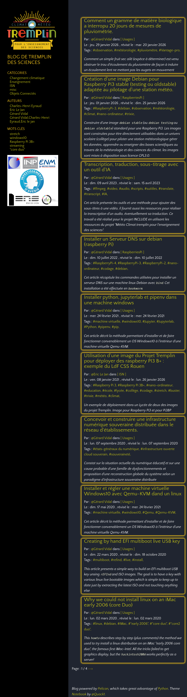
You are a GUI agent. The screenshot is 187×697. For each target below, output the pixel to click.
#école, (108, 391)
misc (13, 90)
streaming (17, 146)
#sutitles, (151, 189)
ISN (12, 86)
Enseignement (20, 82)
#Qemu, (148, 513)
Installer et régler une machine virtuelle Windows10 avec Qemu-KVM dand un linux (132, 491)
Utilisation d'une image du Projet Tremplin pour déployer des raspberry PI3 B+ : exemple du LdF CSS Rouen (129, 361)
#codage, (108, 269)
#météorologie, (126, 50)
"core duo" (17, 150)
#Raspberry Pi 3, (105, 385)
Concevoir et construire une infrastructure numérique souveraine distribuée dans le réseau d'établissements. (130, 424)
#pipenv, (105, 327)
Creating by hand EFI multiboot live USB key (132, 541)
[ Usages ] (128, 39)
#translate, (166, 189)
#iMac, (123, 624)
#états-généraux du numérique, (116, 449)
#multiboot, (102, 560)
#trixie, (130, 114)
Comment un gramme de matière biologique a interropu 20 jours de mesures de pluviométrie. (133, 26)
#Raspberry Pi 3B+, (132, 385)
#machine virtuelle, (107, 322)
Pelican (103, 689)
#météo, (101, 396)
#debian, (125, 108)
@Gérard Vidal (101, 39)
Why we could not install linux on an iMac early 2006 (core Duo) (130, 602)
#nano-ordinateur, (110, 114)
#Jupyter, (149, 322)
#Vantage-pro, (169, 50)
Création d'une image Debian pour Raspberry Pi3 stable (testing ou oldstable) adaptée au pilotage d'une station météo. (130, 84)
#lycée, (119, 391)
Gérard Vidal (19, 114)
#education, (93, 391)
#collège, (133, 391)
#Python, (91, 327)
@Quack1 (98, 694)
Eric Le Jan (17, 110)
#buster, (174, 391)
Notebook (79, 694)
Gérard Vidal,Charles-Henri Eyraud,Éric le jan (29, 120)
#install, (138, 560)
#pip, (115, 327)
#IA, (105, 194)
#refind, (117, 560)
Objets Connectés (23, 94)
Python (163, 689)
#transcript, (93, 194)
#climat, (90, 114)
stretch (15, 134)
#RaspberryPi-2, (155, 263)
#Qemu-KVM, (165, 513)
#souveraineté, (120, 454)
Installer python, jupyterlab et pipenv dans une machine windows (130, 299)
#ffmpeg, (100, 189)
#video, (113, 189)
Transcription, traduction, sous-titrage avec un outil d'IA (131, 167)
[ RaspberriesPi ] (132, 98)
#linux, (98, 624)
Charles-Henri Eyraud (25, 106)
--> (90, 669)
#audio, (125, 189)
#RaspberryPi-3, (105, 108)
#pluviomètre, (148, 50)
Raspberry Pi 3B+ (22, 142)
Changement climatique (27, 78)
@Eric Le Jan (100, 374)
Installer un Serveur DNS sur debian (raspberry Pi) (123, 241)
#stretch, (161, 391)
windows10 (18, 138)
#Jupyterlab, (166, 322)
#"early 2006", (139, 624)
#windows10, (132, 322)
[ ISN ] (121, 374)
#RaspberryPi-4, (105, 263)
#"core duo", (159, 624)
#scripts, (137, 189)
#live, (127, 560)
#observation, (103, 50)
